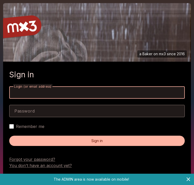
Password (24, 111)
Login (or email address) (33, 86)
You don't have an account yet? (40, 165)
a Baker (145, 54)
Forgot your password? (32, 159)
